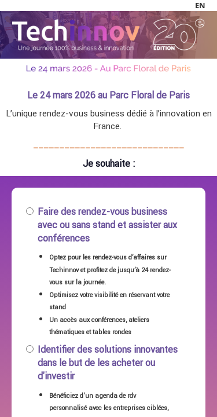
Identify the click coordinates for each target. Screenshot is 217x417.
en (200, 5)
